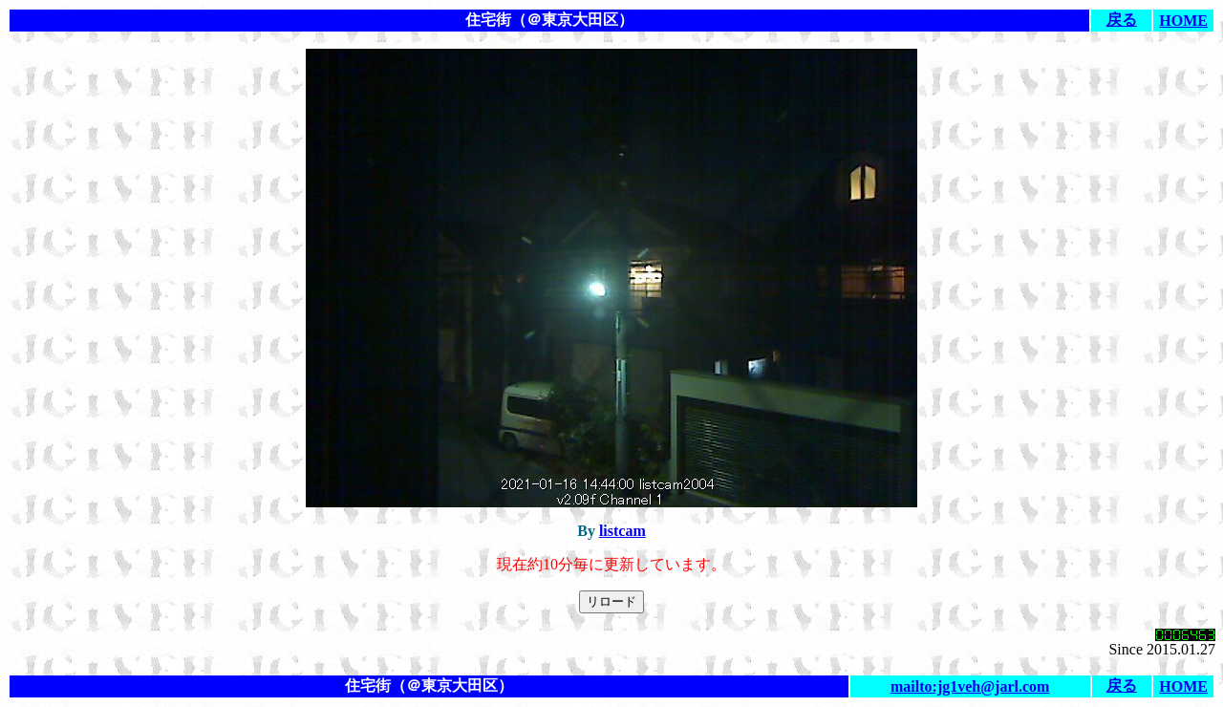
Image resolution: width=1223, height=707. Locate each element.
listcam (622, 531)
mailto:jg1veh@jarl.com (969, 686)
